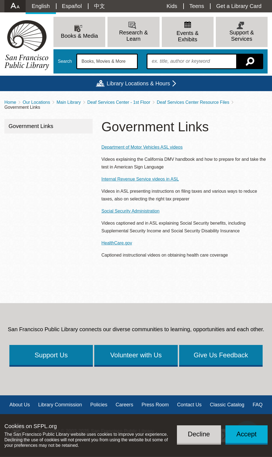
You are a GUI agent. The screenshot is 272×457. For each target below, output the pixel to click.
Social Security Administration (130, 211)
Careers (124, 404)
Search (65, 61)
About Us (19, 404)
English (41, 6)
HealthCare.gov (116, 243)
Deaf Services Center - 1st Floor (118, 102)
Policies (98, 404)
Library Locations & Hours (138, 83)
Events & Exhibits (188, 36)
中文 (99, 6)
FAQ (258, 404)
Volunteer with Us (136, 355)
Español (72, 6)
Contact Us (189, 404)
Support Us (51, 355)
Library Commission (60, 404)
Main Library (68, 102)
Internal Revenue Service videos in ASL (140, 179)
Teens (196, 6)
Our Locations (36, 102)
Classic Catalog (227, 404)
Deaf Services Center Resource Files (193, 102)
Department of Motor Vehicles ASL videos (142, 147)
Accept (246, 434)
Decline (199, 434)
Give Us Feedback (221, 355)
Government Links (31, 126)
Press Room (155, 404)
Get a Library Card (239, 6)
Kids (171, 6)
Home (10, 102)
